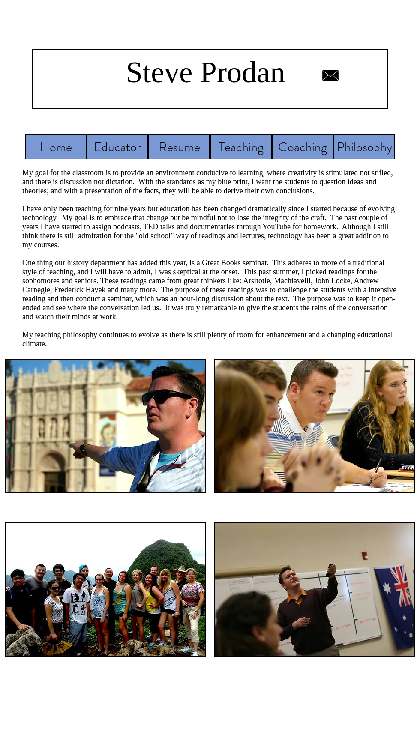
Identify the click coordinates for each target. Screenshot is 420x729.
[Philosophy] (364, 146)
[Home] (56, 146)
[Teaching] (241, 146)
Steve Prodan (205, 72)
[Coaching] (302, 146)
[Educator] (117, 146)
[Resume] (179, 146)
